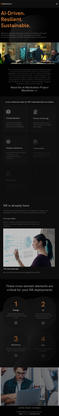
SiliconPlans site (35, 414)
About (21, 414)
